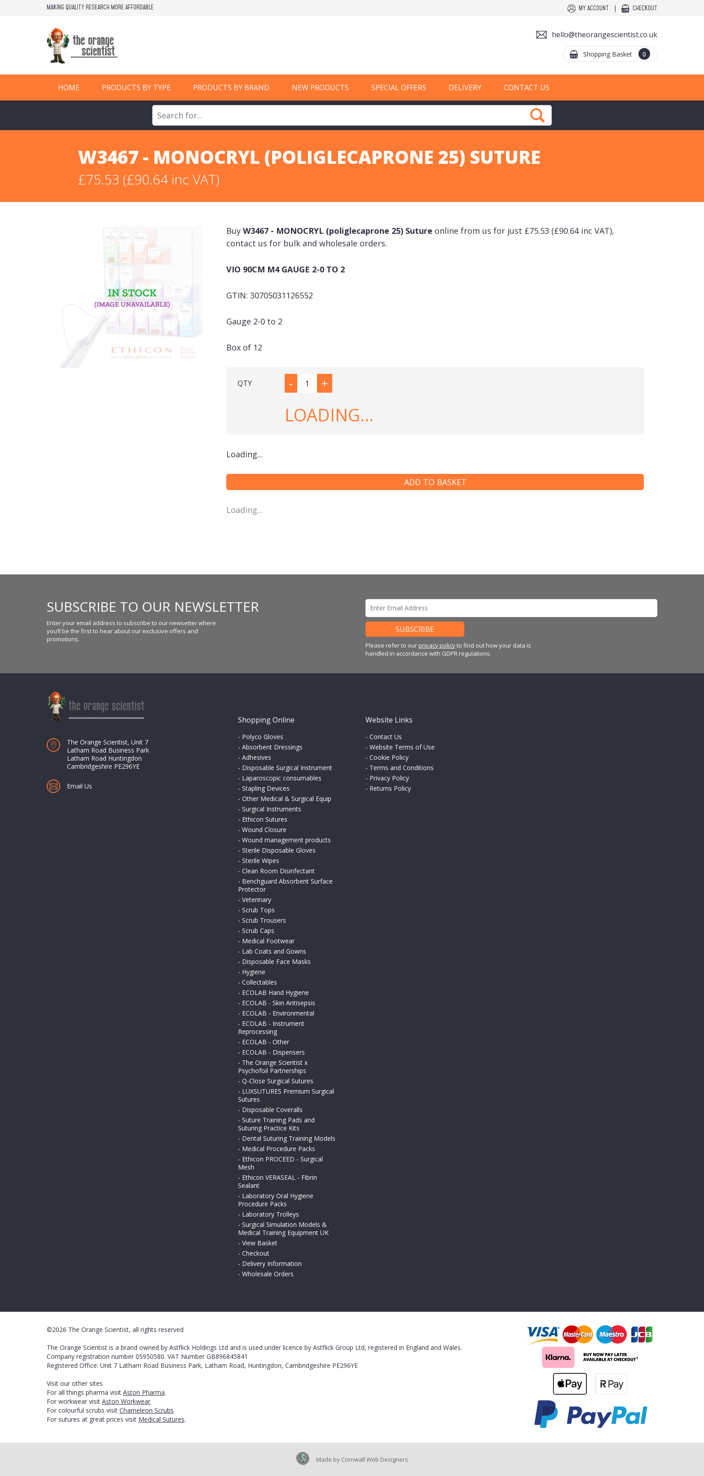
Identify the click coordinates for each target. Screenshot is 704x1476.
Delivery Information (272, 1263)
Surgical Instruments (271, 809)
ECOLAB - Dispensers (273, 1052)
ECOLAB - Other (265, 1042)
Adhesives (256, 757)
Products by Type (136, 87)
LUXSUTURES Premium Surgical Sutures (286, 1095)
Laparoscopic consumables (281, 778)
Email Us (79, 786)
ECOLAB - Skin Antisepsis (278, 1003)
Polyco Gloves (262, 736)
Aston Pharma (144, 1392)
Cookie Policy (389, 757)
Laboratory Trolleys (270, 1214)
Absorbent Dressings (272, 747)
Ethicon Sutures (264, 819)
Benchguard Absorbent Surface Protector (285, 885)
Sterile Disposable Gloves (279, 850)
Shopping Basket (616, 54)
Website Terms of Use (402, 747)
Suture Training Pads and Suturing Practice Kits (276, 1124)
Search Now (537, 115)
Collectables (259, 982)
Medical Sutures (161, 1419)
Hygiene (253, 972)
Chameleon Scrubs (146, 1410)
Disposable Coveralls (272, 1109)
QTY (245, 383)
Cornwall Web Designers (374, 1459)
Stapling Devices (266, 788)
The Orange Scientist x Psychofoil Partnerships (273, 1066)
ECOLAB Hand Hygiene (275, 992)
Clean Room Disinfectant (278, 871)
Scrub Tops (258, 910)
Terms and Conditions (402, 767)
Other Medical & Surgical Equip (286, 798)
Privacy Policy (389, 778)
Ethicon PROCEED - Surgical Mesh (280, 1163)
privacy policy (436, 645)
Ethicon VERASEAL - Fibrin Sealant (277, 1181)
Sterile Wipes (260, 860)
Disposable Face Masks (276, 961)
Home (68, 87)
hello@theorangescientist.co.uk (604, 34)
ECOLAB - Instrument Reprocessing (271, 1027)
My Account (594, 8)
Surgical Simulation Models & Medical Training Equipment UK (283, 1228)
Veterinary (256, 899)
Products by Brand (231, 87)
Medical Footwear (268, 941)
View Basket (259, 1243)
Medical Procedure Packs (278, 1148)
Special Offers (398, 87)
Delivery (465, 87)
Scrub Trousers (264, 920)
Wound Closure (264, 829)
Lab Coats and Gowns (274, 951)
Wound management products (286, 840)
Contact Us (527, 87)
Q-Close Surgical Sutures (277, 1081)
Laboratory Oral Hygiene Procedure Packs (275, 1199)
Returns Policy (390, 788)
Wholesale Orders (268, 1274)
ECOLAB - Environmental (278, 1013)
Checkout (645, 8)
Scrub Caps (258, 930)
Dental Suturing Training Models (288, 1138)
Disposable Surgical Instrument (287, 767)
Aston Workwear (126, 1401)
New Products (320, 87)
